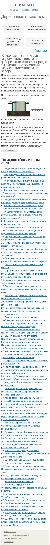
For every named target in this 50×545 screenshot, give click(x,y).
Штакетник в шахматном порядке (37, 27)
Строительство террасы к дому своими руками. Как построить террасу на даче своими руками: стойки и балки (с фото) (24, 274)
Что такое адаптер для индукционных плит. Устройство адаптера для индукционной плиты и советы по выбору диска (24, 370)
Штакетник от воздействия (37, 41)
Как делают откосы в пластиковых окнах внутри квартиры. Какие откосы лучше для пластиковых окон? (21, 215)
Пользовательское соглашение (20, 535)
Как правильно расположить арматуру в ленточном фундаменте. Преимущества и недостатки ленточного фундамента (21, 230)
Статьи (35, 10)
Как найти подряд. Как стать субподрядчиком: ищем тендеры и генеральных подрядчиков (24, 488)
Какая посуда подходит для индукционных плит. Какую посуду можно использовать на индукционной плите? (22, 184)
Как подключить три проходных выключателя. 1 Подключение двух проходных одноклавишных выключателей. (24, 193)
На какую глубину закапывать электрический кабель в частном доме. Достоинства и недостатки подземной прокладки (24, 407)
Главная (14, 10)
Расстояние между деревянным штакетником (13, 42)
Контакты (6, 535)
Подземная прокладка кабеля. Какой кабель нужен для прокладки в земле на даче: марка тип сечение (24, 252)
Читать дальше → (9, 150)
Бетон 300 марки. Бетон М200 (19, 482)
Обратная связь (9, 542)
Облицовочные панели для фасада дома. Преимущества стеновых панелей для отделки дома (23, 469)
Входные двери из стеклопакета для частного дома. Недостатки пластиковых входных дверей (20, 426)
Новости (25, 10)
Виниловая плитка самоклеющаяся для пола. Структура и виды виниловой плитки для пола (23, 289)
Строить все (25, 5)
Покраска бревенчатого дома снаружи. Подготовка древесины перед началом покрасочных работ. (21, 391)
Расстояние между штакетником (13, 27)
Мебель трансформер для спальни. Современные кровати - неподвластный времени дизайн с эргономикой (25, 454)
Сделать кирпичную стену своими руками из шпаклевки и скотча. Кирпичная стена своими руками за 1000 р (24, 522)
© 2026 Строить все (10, 532)
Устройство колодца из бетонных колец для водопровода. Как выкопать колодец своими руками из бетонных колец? (24, 416)
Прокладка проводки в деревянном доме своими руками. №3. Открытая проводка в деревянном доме (22, 311)
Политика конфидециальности (13, 538)
